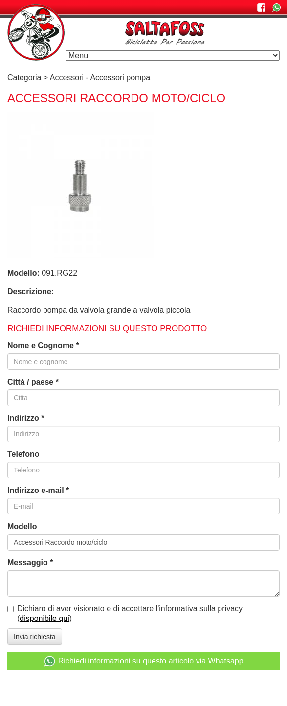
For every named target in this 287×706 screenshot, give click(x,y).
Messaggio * (30, 562)
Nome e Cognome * (43, 346)
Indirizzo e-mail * (38, 490)
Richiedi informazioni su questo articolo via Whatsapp (143, 661)
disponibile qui (44, 618)
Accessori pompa (120, 77)
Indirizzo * (25, 418)
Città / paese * (33, 382)
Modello (22, 526)
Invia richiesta (35, 637)
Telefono (23, 454)
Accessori (67, 77)
